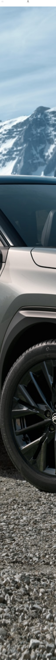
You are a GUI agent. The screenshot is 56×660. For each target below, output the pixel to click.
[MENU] (2, 1)
